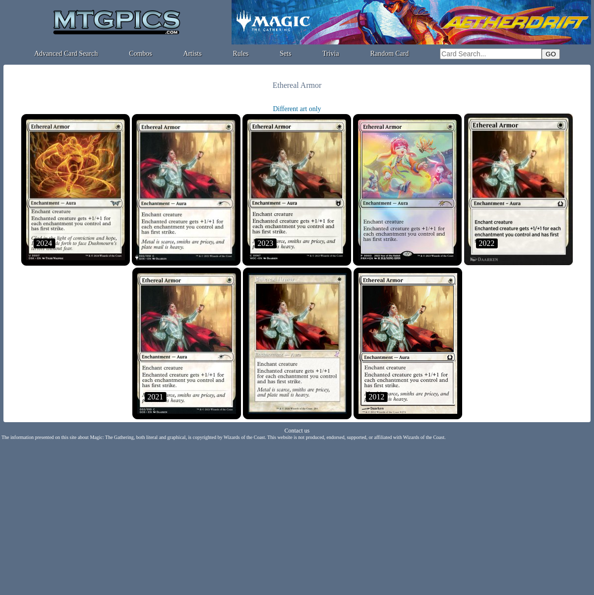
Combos (140, 53)
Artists (192, 53)
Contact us (297, 430)
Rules (241, 53)
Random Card (389, 53)
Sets (285, 53)
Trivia (330, 53)
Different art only (297, 109)
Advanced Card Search (66, 53)
